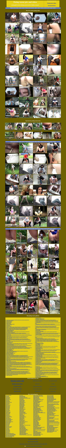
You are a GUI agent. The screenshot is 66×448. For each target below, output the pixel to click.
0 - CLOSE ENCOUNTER (38, 356)
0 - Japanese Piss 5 (38, 332)
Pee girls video (37, 391)
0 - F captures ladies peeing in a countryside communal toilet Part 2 (16, 329)
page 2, (51, 7)
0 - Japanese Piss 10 (9, 324)
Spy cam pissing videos (33, 441)
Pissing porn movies (33, 439)
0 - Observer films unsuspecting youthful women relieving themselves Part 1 (46, 370)
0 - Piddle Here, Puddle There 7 (39, 319)
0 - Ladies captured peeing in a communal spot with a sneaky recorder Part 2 (46, 321)
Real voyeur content (53, 388)
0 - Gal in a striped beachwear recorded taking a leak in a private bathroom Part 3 (18, 339)
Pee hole (53, 383)
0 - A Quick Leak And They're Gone (11, 361)
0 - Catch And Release (9, 349)
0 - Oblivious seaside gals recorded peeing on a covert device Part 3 (45, 347)
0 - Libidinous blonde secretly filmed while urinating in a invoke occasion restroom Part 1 (19, 343)
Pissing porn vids (17, 381)
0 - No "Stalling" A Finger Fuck (10, 332)
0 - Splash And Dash (9, 365)
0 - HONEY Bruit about (9, 375)
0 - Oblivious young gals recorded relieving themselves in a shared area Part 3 (17, 357)
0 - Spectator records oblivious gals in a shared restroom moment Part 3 (46, 331)
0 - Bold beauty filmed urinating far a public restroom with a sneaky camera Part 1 (18, 366)
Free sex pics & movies (37, 388)
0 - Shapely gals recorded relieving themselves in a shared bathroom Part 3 (17, 336)
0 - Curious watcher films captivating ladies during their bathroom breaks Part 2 (17, 331)
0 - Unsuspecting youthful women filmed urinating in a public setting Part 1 (46, 346)
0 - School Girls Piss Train (9, 352)
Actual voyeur (53, 391)
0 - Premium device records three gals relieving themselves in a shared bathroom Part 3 (19, 347)
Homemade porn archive (37, 380)
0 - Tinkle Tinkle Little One (9, 320)
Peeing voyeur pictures (29, 7)
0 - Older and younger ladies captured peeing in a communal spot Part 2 (46, 372)
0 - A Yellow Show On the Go (39, 353)
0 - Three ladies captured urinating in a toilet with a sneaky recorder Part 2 (46, 340)
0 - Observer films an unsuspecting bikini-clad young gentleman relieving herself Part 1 (19, 335)
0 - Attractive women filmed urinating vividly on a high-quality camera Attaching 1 (18, 369)
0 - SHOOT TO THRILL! (38, 334)
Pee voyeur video (53, 386)
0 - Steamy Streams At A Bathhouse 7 (40, 329)
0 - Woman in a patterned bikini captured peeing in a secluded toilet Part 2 (17, 327)
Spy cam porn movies (53, 380)
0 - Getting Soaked (38, 358)
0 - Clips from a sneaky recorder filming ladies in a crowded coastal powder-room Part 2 (19, 364)
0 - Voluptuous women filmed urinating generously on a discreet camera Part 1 (47, 339)
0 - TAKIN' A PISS (8, 360)
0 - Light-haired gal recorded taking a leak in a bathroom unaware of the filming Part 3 (18, 345)
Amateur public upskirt (37, 386)
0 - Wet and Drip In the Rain (10, 354)
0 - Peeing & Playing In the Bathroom (11, 368)
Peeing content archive (45, 7)
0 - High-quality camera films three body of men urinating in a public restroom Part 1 (18, 373)
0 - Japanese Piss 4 (8, 322)
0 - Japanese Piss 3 (8, 326)
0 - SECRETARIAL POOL (38, 355)
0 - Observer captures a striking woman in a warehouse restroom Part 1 (46, 326)
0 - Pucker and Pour (38, 362)
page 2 (20, 7)
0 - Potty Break (8, 325)
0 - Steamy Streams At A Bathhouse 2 (11, 351)
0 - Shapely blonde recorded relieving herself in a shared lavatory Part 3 (46, 350)
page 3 (23, 7)
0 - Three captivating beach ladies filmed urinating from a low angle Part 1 (17, 328)
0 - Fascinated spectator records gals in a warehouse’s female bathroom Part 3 (47, 374)
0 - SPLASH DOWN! (38, 377)
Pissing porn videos (51, 3)
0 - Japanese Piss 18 (9, 321)
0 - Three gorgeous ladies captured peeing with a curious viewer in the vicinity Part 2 (18, 341)
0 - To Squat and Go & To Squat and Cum (12, 374)
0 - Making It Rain (37, 345)
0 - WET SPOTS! (8, 340)
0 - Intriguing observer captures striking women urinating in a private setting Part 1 (18, 362)
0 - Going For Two (8, 334)
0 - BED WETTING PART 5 (39, 348)
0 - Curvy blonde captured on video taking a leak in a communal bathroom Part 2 (18, 372)
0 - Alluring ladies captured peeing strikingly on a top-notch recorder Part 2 (17, 338)
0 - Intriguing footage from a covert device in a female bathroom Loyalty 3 (46, 359)
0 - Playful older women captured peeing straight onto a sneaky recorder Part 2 (17, 371)
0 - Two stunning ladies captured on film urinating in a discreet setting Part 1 (46, 333)
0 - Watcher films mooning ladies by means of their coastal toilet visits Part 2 (46, 320)
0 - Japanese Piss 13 (9, 342)
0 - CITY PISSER (37, 344)
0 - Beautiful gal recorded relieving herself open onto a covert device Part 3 (17, 359)
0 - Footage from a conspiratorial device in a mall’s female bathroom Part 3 (46, 363)
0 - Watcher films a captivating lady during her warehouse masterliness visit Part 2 (47, 369)
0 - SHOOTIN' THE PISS (38, 361)
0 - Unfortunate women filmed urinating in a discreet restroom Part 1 (16, 346)
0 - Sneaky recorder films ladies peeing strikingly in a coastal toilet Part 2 (46, 364)
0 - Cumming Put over (38, 367)
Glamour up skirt (17, 386)
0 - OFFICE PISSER (8, 370)
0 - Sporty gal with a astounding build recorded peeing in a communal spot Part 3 (18, 348)
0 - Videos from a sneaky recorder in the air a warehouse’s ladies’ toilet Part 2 (46, 357)
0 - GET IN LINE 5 (37, 330)
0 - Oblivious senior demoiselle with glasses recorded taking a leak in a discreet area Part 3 (19, 356)
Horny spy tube (17, 391)
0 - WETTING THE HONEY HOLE (10, 353)
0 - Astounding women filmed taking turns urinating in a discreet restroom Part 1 (18, 333)
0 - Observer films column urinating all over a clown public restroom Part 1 (46, 373)
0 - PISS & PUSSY (8, 323)
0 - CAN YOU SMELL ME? (9, 350)
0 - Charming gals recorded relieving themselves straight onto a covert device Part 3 (47, 360)
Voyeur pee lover (52, 5)
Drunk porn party (17, 384)
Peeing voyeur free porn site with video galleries (34, 446)
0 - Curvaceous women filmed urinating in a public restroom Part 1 (45, 338)
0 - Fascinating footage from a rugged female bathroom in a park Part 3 (45, 354)
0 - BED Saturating (38, 375)
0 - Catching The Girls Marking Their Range (41, 376)
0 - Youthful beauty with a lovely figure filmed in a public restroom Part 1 (16, 344)
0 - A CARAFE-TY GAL (38, 371)
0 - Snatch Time (37, 366)
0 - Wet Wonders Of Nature (39, 342)
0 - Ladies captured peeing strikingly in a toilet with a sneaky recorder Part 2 (46, 368)
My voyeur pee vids (17, 388)
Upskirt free (37, 383)
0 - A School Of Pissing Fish (10, 330)
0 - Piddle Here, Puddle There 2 (39, 318)
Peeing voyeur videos (14, 7)
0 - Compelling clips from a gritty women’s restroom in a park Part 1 (45, 351)
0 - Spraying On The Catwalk (39, 343)
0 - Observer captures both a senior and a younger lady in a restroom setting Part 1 (18, 363)
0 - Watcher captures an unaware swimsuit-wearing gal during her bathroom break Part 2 (19, 358)
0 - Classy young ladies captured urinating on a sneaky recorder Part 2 (16, 337)
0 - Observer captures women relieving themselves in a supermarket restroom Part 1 (47, 352)
